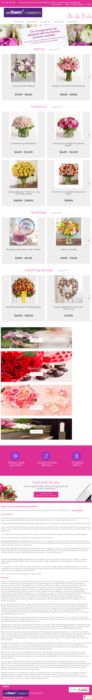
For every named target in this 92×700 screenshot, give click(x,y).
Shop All (52, 49)
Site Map (46, 699)
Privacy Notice (19, 699)
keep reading (77, 453)
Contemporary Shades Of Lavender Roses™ (69, 144)
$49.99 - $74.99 (68, 258)
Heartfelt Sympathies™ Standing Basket (23, 307)
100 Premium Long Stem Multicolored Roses (68, 193)
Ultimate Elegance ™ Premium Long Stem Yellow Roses (23, 193)
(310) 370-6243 (10, 2)
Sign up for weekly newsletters (46, 437)
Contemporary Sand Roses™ (23, 143)
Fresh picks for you (46, 427)
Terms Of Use (7, 699)
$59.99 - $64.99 (23, 258)
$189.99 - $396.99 (23, 200)
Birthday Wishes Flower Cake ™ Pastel (23, 249)
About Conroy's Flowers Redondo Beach (19, 449)
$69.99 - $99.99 (68, 94)
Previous (3, 77)
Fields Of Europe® (68, 249)
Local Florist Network (33, 699)
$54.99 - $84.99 (23, 94)
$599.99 (68, 200)
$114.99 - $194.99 (23, 315)
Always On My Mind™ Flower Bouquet (68, 86)
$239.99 (68, 315)
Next (89, 77)
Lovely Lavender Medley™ (23, 86)
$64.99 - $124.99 (23, 152)
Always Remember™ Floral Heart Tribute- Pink (68, 308)
